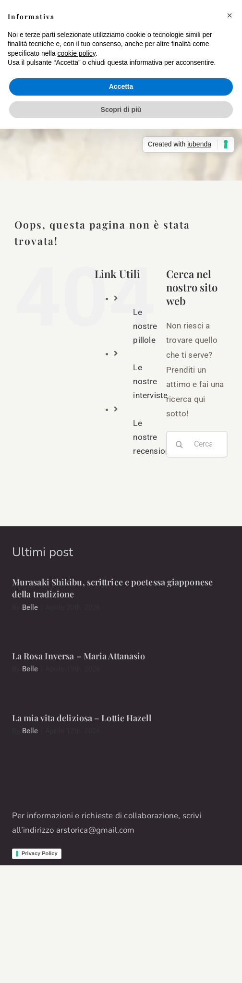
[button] (229, 15)
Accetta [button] (121, 86)
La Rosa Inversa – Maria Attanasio (78, 656)
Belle (30, 607)
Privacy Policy (40, 853)
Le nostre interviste (150, 381)
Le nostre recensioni (152, 437)
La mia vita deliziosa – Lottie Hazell (81, 718)
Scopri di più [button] (121, 109)
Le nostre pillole (145, 326)
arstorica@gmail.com (95, 830)
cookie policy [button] (77, 53)
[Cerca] (179, 444)
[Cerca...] (197, 444)
